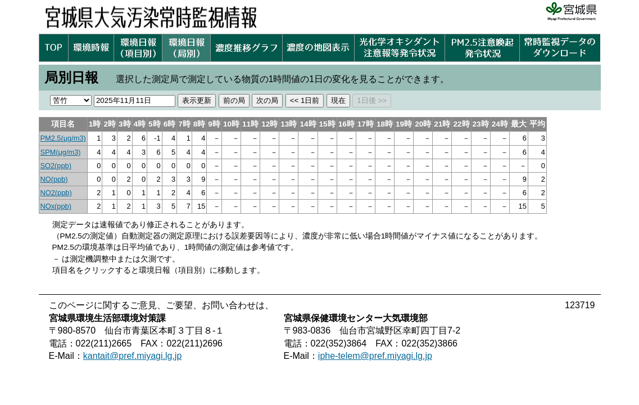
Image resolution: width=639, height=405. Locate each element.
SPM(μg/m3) (60, 152)
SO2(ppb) (55, 165)
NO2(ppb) (56, 192)
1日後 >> (372, 100)
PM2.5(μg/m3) (63, 138)
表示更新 (196, 100)
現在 (338, 100)
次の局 (267, 100)
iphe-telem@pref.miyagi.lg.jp (375, 356)
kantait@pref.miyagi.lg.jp (132, 356)
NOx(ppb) (55, 206)
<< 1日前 (305, 100)
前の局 (234, 100)
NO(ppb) (54, 179)
